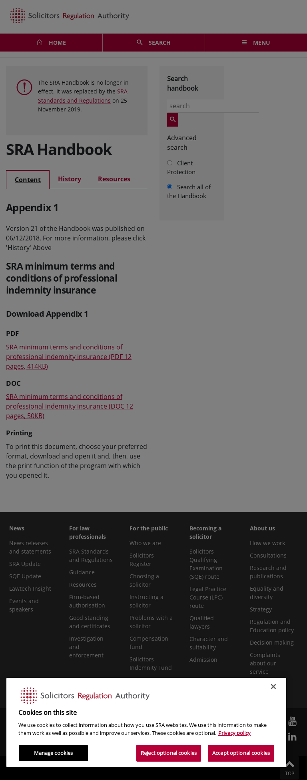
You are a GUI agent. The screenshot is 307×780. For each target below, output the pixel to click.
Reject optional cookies (169, 752)
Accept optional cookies (241, 752)
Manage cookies (53, 752)
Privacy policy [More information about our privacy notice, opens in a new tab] (234, 732)
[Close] (273, 686)
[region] (146, 722)
